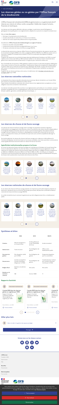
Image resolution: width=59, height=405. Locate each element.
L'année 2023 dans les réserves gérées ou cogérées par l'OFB (36, 291)
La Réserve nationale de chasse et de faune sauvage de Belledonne (18, 212)
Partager (29, 330)
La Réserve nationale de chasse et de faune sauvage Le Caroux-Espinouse (29, 213)
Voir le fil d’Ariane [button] (7, 8)
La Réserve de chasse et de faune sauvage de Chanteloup (41, 170)
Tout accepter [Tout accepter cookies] (29, 393)
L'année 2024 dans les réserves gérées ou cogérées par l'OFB (12, 291)
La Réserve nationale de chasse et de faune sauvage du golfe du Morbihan (52, 213)
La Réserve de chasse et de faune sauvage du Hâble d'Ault (52, 170)
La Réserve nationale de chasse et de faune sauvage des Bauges (6, 212)
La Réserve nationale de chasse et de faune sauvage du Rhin (40, 212)
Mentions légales (41, 389)
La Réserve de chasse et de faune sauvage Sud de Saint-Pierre (18, 170)
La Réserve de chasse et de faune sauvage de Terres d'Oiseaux (29, 170)
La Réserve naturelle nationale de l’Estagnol (29, 106)
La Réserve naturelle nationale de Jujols (52, 106)
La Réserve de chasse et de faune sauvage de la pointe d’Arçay (6, 170)
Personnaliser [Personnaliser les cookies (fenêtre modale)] (29, 402)
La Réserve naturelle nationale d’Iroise (40, 106)
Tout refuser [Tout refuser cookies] (29, 398)
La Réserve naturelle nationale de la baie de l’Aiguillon (7, 106)
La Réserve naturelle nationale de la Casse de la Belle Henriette (18, 106)
